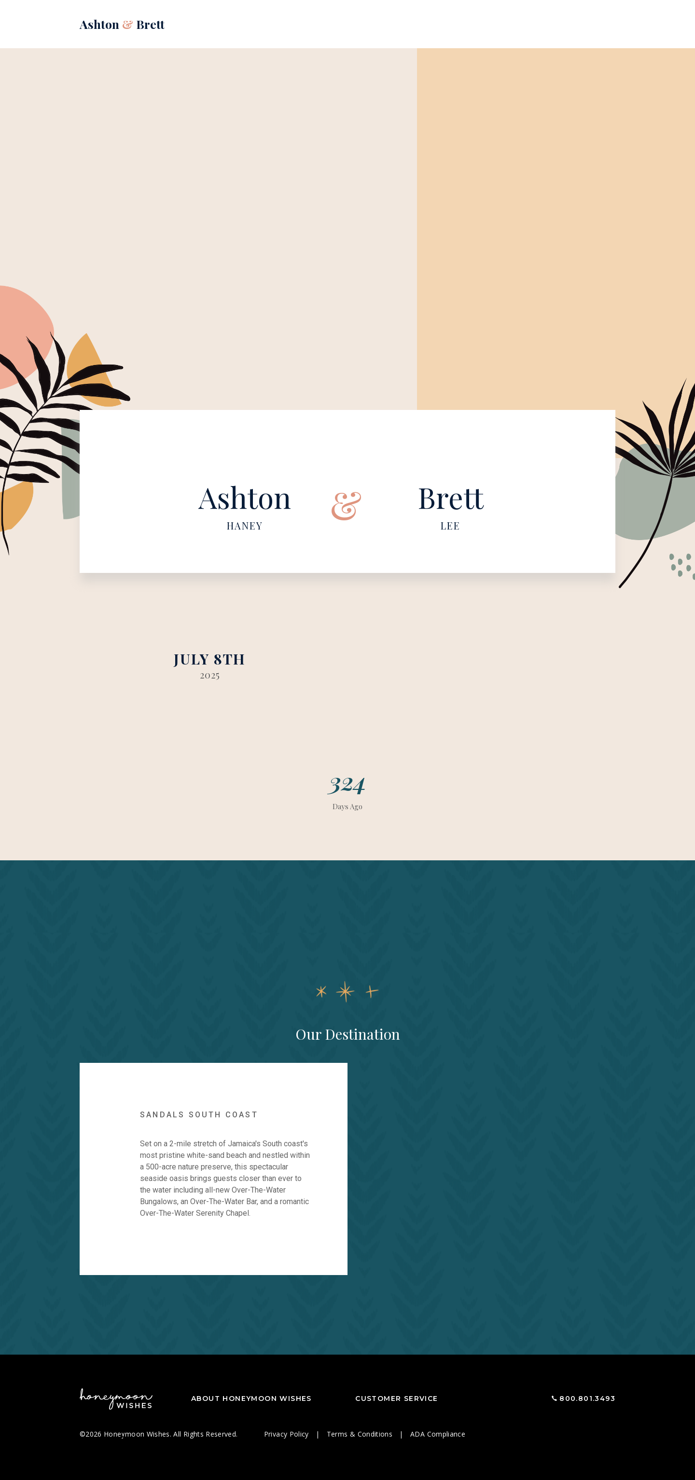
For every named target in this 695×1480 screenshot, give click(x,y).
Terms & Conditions (361, 1434)
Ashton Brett (122, 24)
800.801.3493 (587, 1398)
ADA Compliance (437, 1434)
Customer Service (396, 1398)
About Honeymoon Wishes (251, 1398)
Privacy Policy (287, 1434)
